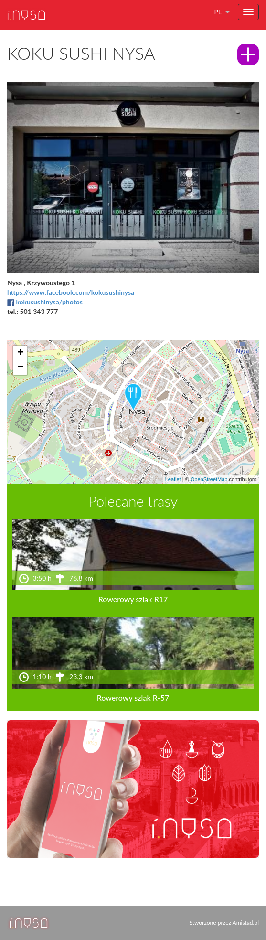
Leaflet (173, 479)
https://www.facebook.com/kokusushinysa (70, 292)
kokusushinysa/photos (49, 302)
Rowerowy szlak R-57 (133, 697)
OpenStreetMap (209, 479)
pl (218, 12)
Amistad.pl (246, 922)
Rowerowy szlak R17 (133, 599)
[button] (133, 397)
